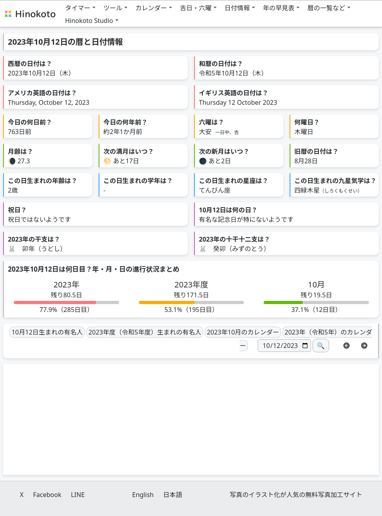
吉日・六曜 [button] (196, 8)
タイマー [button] (77, 8)
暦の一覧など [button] (326, 8)
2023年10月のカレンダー (243, 332)
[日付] (284, 345)
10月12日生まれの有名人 (47, 332)
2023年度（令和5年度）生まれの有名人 (144, 332)
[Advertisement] (191, 419)
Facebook (47, 494)
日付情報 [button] (237, 8)
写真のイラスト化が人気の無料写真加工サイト (296, 494)
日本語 (172, 494)
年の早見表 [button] (278, 8)
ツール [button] (112, 8)
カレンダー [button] (151, 8)
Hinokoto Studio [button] (89, 20)
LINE (78, 494)
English (143, 494)
